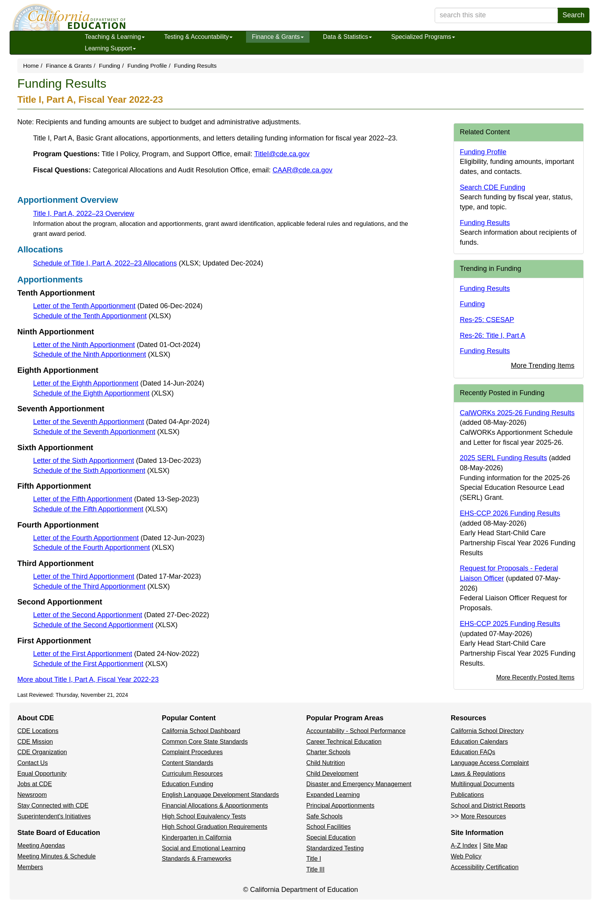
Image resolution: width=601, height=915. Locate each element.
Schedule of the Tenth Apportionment (102, 316)
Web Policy (466, 856)
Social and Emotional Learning (203, 848)
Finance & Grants (278, 36)
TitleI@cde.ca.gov (282, 154)
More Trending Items (542, 365)
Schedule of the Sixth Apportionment (101, 470)
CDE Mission (35, 741)
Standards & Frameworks (196, 858)
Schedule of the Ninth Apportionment (101, 354)
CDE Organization (42, 752)
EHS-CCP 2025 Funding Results (510, 624)
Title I (313, 858)
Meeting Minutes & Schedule (56, 856)
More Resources (483, 816)
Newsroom (32, 794)
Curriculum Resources (192, 773)
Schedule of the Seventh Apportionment (106, 432)
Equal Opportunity (42, 773)
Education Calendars (479, 741)
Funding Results (485, 223)
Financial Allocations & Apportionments (215, 805)
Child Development (332, 773)
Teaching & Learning (115, 36)
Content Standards (187, 763)
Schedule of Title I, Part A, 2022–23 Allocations (148, 263)
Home (31, 65)
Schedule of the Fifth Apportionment (100, 509)
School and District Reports (488, 805)
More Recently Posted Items (535, 677)
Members (30, 867)
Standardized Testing (335, 848)
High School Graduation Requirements (214, 826)
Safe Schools (324, 816)
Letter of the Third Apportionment (117, 576)
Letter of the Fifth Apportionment (116, 499)
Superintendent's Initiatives (54, 816)
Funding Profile (147, 65)
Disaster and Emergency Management (359, 784)
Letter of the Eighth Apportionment (118, 383)
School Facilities (328, 826)
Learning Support (110, 48)
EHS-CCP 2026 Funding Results (510, 513)
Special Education (331, 837)
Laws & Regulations (478, 773)
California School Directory (487, 731)
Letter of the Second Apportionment (121, 615)
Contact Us (32, 763)
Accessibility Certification (485, 867)
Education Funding (187, 784)
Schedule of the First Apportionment (100, 664)
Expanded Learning (333, 794)
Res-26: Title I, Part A (492, 335)
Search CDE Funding (492, 187)
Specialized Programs (423, 36)
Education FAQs (473, 752)
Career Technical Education (344, 741)
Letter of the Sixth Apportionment (117, 460)
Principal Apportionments (340, 805)
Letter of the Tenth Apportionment (118, 306)
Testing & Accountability (198, 36)
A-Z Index (464, 845)
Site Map (495, 845)
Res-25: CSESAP (487, 320)
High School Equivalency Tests (204, 816)
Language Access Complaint (490, 763)
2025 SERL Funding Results (503, 458)
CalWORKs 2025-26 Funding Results (517, 413)
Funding (109, 65)
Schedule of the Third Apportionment (101, 586)
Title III (315, 869)
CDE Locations (38, 731)
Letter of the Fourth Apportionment (118, 538)
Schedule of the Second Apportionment (105, 625)
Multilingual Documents (482, 784)
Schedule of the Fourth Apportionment (103, 547)
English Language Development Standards (220, 794)
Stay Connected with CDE (53, 805)
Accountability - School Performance (356, 731)
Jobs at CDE (34, 784)
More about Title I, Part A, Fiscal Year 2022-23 (88, 679)
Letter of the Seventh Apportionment (121, 422)
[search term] (496, 15)
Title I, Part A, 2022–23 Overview (83, 213)
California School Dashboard (201, 731)
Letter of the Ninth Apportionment (116, 345)
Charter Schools (328, 752)
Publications (467, 794)
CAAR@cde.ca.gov (302, 170)
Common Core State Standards (205, 741)
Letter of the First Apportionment (116, 654)
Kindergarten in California (196, 837)
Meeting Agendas (41, 845)
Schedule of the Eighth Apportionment (103, 393)
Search (573, 15)
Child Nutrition (325, 763)
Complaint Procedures (192, 752)
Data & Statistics (347, 36)
